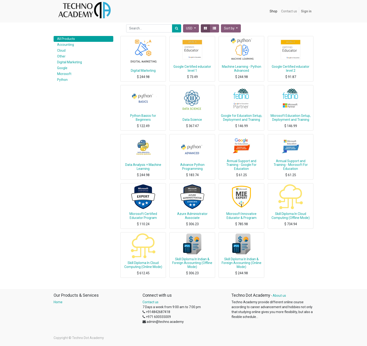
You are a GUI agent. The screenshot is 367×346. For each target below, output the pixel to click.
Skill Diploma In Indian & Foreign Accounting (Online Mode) (241, 263)
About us (279, 295)
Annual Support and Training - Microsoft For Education (291, 165)
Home (58, 302)
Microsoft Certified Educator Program (143, 216)
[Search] (176, 28)
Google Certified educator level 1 (192, 68)
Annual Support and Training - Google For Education (241, 165)
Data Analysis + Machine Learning (143, 167)
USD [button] (189, 28)
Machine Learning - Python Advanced (241, 68)
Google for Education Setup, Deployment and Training (241, 117)
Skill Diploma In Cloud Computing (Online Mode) (143, 265)
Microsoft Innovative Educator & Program (241, 216)
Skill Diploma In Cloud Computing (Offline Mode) (291, 216)
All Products (66, 39)
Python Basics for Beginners (143, 117)
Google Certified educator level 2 (290, 68)
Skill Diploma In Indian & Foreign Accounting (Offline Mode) (192, 263)
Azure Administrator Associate (192, 216)
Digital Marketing (143, 70)
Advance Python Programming (192, 167)
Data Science (192, 119)
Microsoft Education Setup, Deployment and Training (291, 117)
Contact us (150, 302)
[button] (231, 28)
